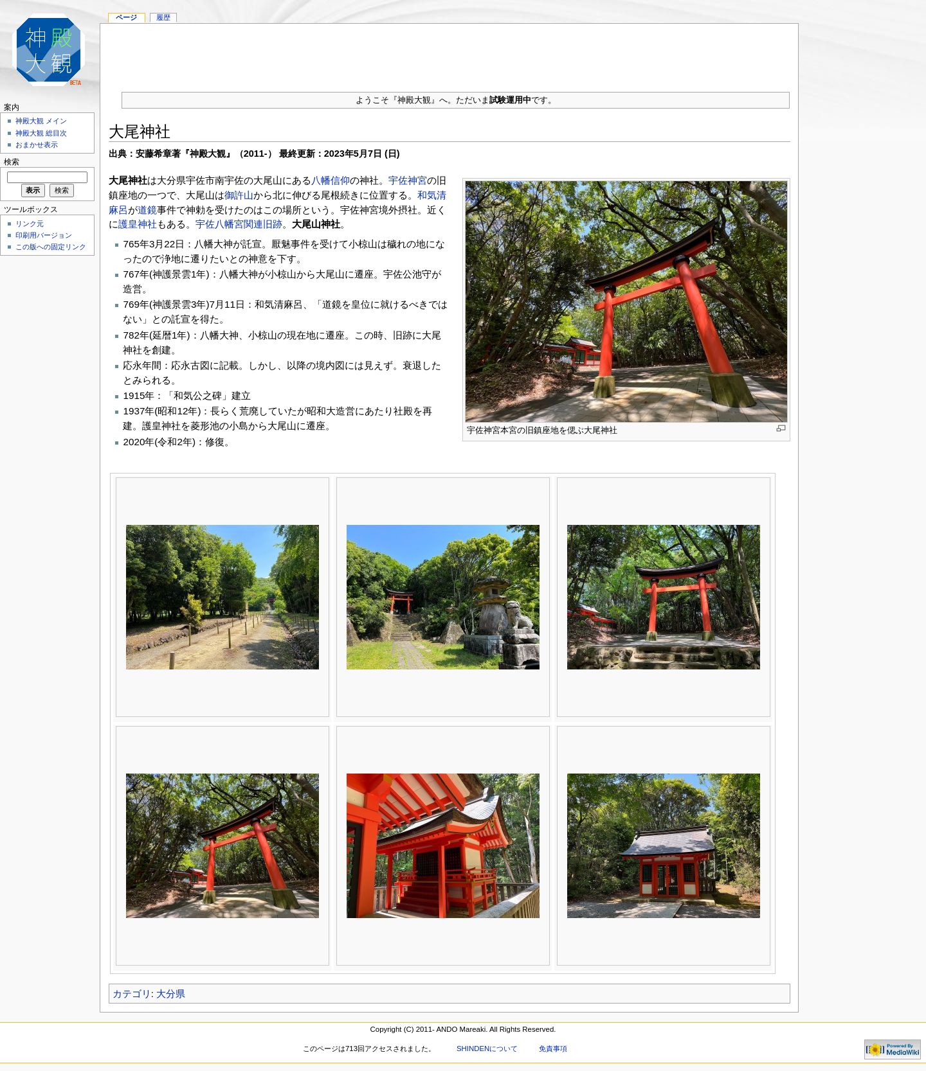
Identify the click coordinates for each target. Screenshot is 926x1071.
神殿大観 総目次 (41, 133)
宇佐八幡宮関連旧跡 (238, 223)
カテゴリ (132, 993)
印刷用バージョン (43, 235)
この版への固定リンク (50, 247)
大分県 (170, 993)
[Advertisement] (449, 53)
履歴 (163, 17)
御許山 (238, 195)
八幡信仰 (330, 180)
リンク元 (29, 223)
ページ (126, 17)
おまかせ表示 (36, 144)
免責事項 (553, 1048)
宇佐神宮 (407, 180)
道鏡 (147, 209)
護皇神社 (137, 223)
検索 (11, 162)
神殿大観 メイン (41, 121)
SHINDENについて (487, 1048)
